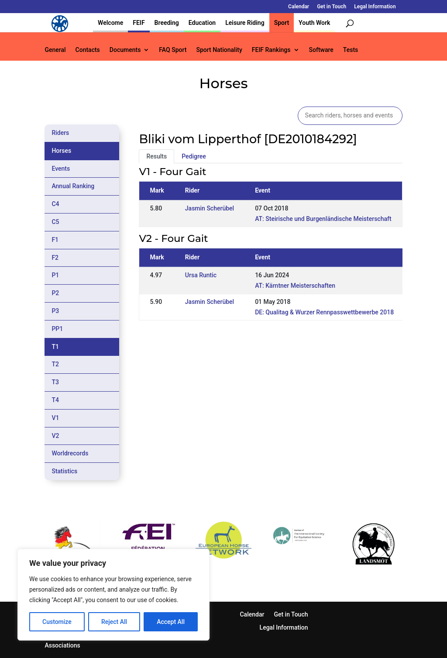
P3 (55, 310)
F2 (55, 257)
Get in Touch (331, 7)
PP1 (57, 328)
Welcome (110, 22)
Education (202, 22)
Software (321, 50)
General (55, 50)
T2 (55, 364)
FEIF (138, 22)
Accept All (171, 621)
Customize (57, 621)
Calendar (298, 7)
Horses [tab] (61, 150)
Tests (350, 50)
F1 (55, 239)
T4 (55, 399)
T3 (55, 382)
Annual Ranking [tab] (73, 186)
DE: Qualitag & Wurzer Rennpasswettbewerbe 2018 (324, 312)
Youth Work (314, 22)
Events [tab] (61, 168)
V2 (55, 435)
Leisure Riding (245, 22)
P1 (55, 275)
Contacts (88, 50)
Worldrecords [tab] (70, 453)
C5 (55, 221)
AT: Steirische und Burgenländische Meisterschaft (323, 218)
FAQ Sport (172, 50)
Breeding (167, 22)
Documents (125, 50)
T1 (55, 346)
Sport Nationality (219, 50)
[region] (113, 595)
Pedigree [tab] (194, 156)
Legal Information (374, 7)
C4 (55, 203)
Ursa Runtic (201, 275)
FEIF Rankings (271, 50)
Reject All (114, 621)
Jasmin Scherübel (209, 208)
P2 (55, 292)
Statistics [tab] (64, 471)
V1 (55, 417)
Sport (281, 22)
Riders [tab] (60, 132)
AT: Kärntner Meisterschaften (295, 285)
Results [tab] (156, 156)
